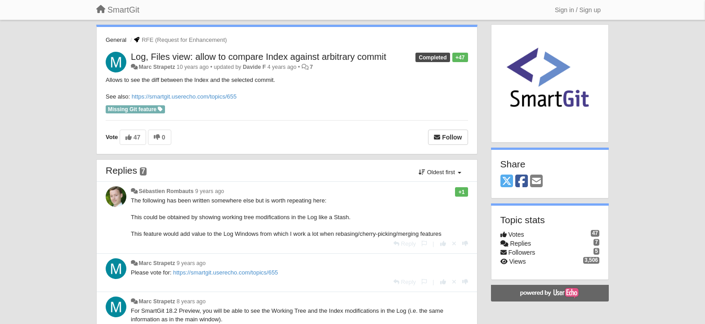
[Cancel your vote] (454, 243)
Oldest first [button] (440, 172)
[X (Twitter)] (506, 181)
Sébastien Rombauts (165, 191)
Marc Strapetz (156, 67)
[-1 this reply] (465, 243)
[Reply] (404, 243)
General (116, 39)
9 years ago (209, 191)
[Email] (536, 181)
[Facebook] (521, 181)
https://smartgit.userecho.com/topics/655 (184, 96)
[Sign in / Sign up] (577, 10)
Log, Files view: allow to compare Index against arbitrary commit (258, 57)
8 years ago (191, 301)
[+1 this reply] (443, 243)
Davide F (254, 67)
